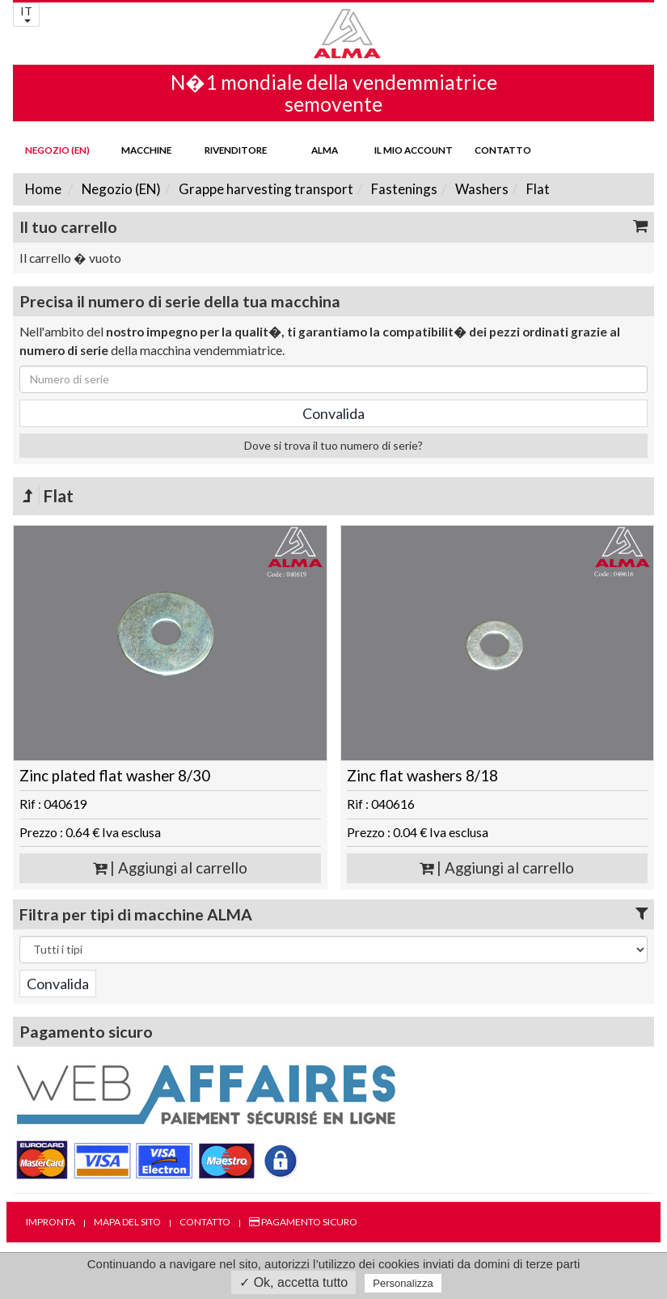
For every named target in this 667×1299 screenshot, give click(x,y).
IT (26, 13)
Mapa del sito (127, 1222)
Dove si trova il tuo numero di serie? (333, 445)
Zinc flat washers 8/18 (422, 776)
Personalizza (403, 1283)
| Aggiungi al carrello (170, 868)
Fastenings (403, 188)
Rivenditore (236, 149)
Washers (481, 188)
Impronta (50, 1222)
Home (43, 188)
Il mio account (413, 149)
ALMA (324, 149)
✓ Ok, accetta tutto (293, 1282)
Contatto (503, 149)
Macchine (146, 149)
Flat (537, 188)
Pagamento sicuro (303, 1222)
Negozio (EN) (57, 149)
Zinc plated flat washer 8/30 (114, 776)
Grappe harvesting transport (264, 188)
